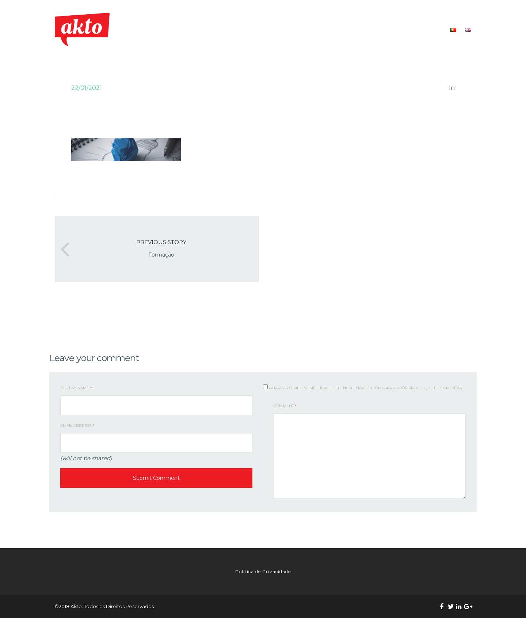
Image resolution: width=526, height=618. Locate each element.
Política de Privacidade (263, 571)
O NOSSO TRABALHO (308, 29)
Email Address (77, 425)
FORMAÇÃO (355, 29)
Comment (285, 405)
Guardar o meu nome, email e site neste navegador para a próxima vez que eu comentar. (366, 388)
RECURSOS (390, 29)
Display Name (76, 388)
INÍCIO (226, 29)
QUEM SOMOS (258, 29)
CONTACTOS (426, 29)
